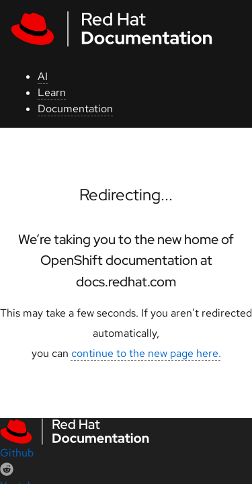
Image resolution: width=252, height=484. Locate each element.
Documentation (75, 109)
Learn (52, 92)
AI (43, 76)
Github (17, 453)
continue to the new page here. (146, 353)
